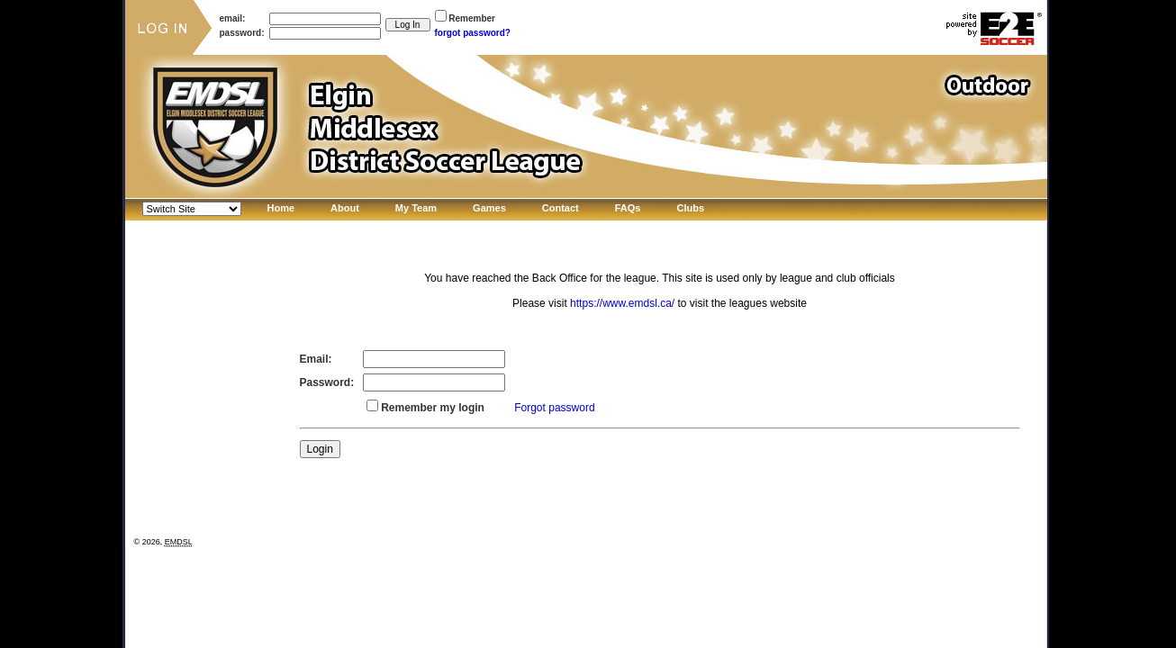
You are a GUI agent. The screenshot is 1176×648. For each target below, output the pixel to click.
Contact (560, 207)
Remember (471, 18)
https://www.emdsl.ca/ (622, 303)
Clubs (690, 207)
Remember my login (432, 407)
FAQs (628, 207)
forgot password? (473, 33)
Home (281, 207)
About (344, 207)
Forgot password (554, 407)
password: (242, 33)
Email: (316, 359)
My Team (416, 207)
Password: (327, 382)
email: (233, 18)
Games (489, 207)
